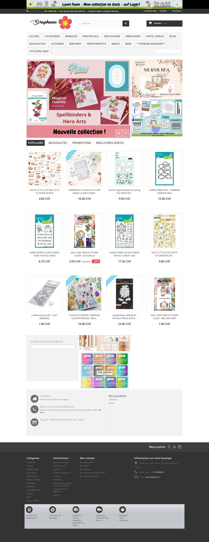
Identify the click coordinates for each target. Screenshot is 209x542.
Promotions (81, 143)
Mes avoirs (84, 466)
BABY (128, 43)
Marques (71, 36)
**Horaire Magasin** (151, 43)
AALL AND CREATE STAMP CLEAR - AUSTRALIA (84, 254)
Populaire (35, 143)
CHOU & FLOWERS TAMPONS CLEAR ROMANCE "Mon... (84, 317)
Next (125, 133)
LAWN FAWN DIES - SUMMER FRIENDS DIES (164, 191)
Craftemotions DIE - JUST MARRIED (44, 317)
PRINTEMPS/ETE (96, 43)
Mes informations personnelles (92, 473)
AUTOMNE (57, 43)
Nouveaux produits (61, 462)
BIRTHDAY (75, 43)
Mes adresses (85, 469)
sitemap (56, 495)
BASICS (116, 43)
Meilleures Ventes (110, 143)
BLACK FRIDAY (33, 501)
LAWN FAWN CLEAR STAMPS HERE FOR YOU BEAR (44, 254)
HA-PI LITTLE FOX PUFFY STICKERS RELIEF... (164, 254)
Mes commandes (87, 462)
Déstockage (112, 36)
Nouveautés (58, 143)
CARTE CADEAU (155, 36)
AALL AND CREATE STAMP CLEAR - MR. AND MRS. (164, 317)
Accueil (34, 36)
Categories (52, 36)
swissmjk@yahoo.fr (152, 477)
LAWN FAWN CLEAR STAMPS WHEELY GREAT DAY (124, 254)
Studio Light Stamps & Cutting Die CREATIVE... (124, 191)
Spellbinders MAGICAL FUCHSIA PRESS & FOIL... (124, 317)
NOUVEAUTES (37, 43)
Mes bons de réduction (89, 476)
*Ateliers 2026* (39, 51)
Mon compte (87, 458)
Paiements (57, 480)
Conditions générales (62, 473)
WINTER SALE (91, 36)
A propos (57, 476)
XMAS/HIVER (133, 36)
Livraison (57, 469)
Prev (118, 133)
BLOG (172, 36)
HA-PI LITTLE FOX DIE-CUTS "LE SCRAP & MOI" (44, 191)
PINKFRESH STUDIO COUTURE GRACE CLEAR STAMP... (85, 191)
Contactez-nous (150, 11)
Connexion (176, 11)
